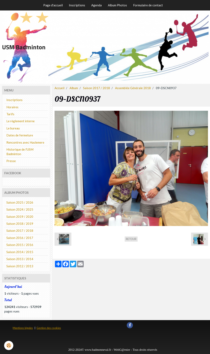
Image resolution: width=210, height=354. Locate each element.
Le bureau (13, 128)
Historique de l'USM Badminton (19, 152)
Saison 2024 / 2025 (19, 209)
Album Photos (117, 5)
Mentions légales (23, 328)
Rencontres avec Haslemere (25, 142)
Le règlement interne (20, 121)
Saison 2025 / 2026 (19, 202)
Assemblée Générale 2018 (133, 88)
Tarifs (10, 114)
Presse (11, 161)
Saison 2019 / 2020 (19, 216)
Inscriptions (77, 5)
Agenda (96, 5)
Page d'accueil (53, 5)
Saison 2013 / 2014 (19, 259)
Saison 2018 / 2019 (19, 223)
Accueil (59, 88)
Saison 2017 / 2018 (96, 88)
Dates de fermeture (19, 135)
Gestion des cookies (49, 328)
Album (74, 88)
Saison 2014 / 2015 (19, 252)
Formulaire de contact (148, 5)
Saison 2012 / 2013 (19, 266)
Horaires (12, 107)
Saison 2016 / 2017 (19, 238)
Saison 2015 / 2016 (19, 245)
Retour (131, 239)
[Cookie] (8, 345)
